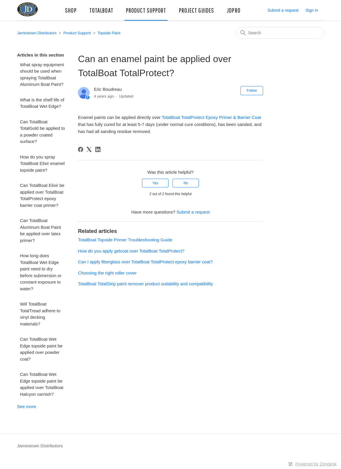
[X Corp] (89, 149)
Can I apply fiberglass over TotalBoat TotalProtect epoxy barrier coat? (145, 261)
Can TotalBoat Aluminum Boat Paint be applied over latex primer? (40, 230)
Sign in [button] (312, 10)
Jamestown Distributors (37, 33)
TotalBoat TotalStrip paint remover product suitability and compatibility (145, 283)
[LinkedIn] (97, 149)
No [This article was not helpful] (185, 183)
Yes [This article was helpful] (155, 183)
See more (26, 406)
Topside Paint (109, 33)
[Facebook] (80, 149)
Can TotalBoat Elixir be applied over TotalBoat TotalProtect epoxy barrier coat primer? (42, 195)
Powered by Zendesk (316, 463)
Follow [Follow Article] (252, 90)
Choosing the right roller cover (107, 272)
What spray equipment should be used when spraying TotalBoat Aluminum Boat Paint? (42, 74)
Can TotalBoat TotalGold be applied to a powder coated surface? (42, 131)
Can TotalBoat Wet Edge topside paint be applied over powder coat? (41, 349)
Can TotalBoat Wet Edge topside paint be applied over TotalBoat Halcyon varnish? (41, 384)
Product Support (77, 33)
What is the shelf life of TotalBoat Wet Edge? (42, 103)
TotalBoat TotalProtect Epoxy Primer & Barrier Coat (211, 117)
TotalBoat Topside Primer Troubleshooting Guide (125, 239)
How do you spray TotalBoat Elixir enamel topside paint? (42, 163)
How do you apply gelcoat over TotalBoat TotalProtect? (131, 250)
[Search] (280, 33)
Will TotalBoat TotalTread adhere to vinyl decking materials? (40, 313)
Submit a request (283, 10)
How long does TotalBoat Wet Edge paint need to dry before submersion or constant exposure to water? (41, 272)
